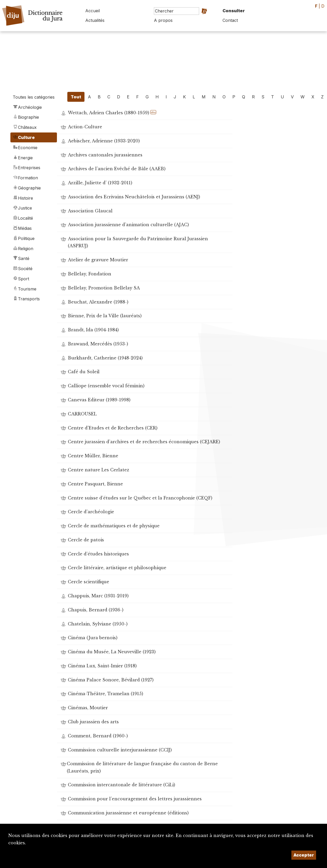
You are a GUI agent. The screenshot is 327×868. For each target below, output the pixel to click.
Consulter (234, 10)
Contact (230, 20)
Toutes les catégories (34, 97)
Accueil (92, 10)
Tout (76, 96)
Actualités (94, 20)
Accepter (303, 855)
